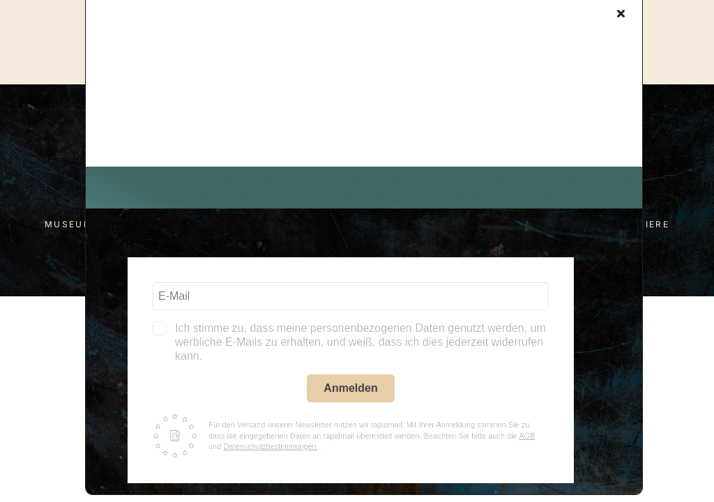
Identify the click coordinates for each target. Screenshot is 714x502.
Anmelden (350, 388)
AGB (527, 436)
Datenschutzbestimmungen (270, 446)
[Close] (621, 13)
